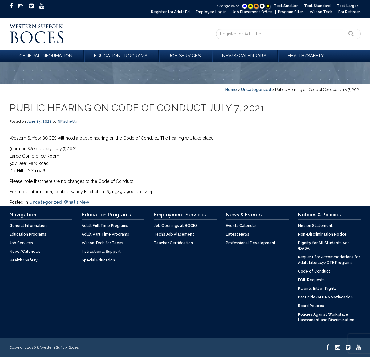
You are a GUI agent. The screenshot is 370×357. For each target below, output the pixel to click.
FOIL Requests (311, 280)
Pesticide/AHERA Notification (325, 297)
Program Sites (291, 12)
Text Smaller (286, 6)
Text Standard (317, 6)
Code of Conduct (314, 271)
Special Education (98, 260)
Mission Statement (315, 226)
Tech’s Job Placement (174, 234)
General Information (46, 56)
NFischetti (67, 121)
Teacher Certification (173, 243)
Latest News (237, 234)
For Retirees (349, 12)
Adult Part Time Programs (105, 234)
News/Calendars (245, 56)
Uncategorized (256, 89)
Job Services (185, 56)
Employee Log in (211, 12)
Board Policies (311, 306)
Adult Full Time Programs (105, 226)
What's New (76, 202)
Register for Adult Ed (170, 12)
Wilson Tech (321, 12)
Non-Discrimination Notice (322, 234)
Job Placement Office (252, 12)
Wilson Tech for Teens (102, 243)
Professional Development (251, 243)
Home (231, 89)
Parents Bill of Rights (317, 288)
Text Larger (347, 6)
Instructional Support (101, 251)
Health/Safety (306, 56)
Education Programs (121, 56)
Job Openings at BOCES (176, 226)
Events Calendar (241, 226)
